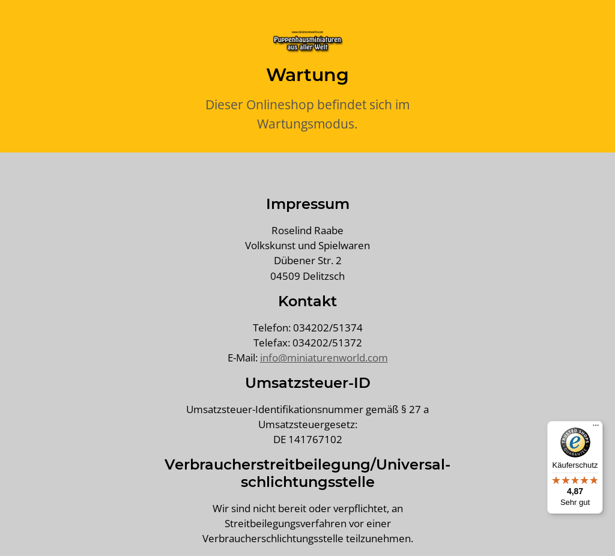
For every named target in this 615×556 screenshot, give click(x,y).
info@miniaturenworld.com (324, 357)
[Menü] (596, 428)
